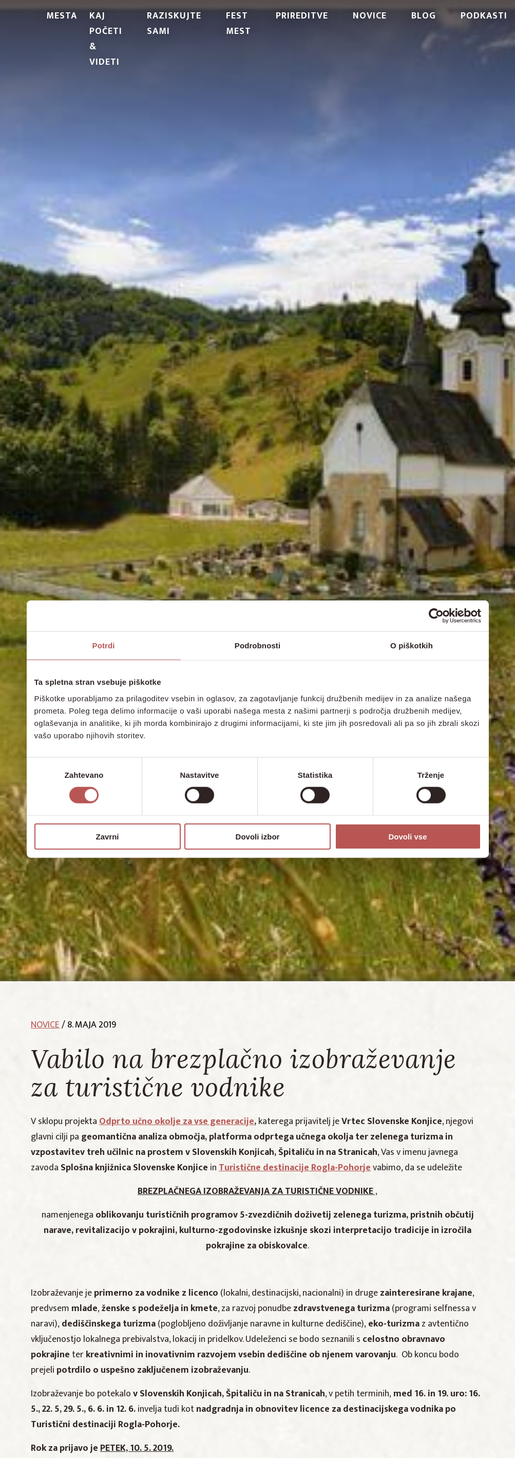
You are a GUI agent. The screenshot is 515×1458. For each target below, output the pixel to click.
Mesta (61, 16)
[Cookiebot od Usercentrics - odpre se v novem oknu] (436, 616)
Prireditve (302, 16)
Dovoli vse (407, 836)
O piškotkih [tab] (411, 645)
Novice (370, 16)
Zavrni (107, 836)
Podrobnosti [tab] (257, 645)
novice (45, 1025)
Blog (423, 16)
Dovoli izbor (258, 836)
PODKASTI (484, 16)
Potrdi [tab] (103, 645)
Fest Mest (238, 23)
